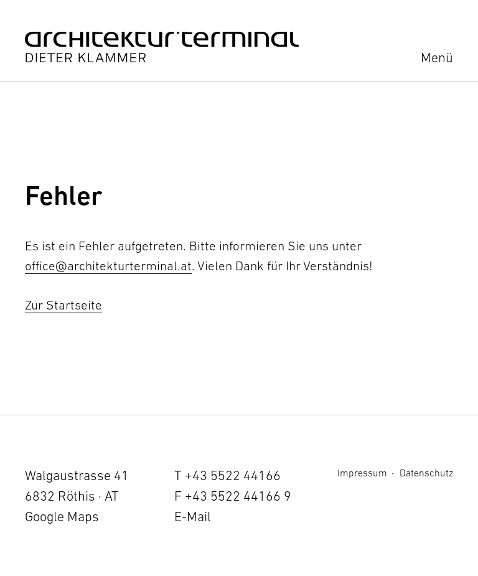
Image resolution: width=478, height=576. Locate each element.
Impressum (362, 472)
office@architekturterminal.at (108, 265)
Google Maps (62, 516)
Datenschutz (426, 472)
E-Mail (192, 516)
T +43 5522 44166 (227, 475)
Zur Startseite (63, 305)
